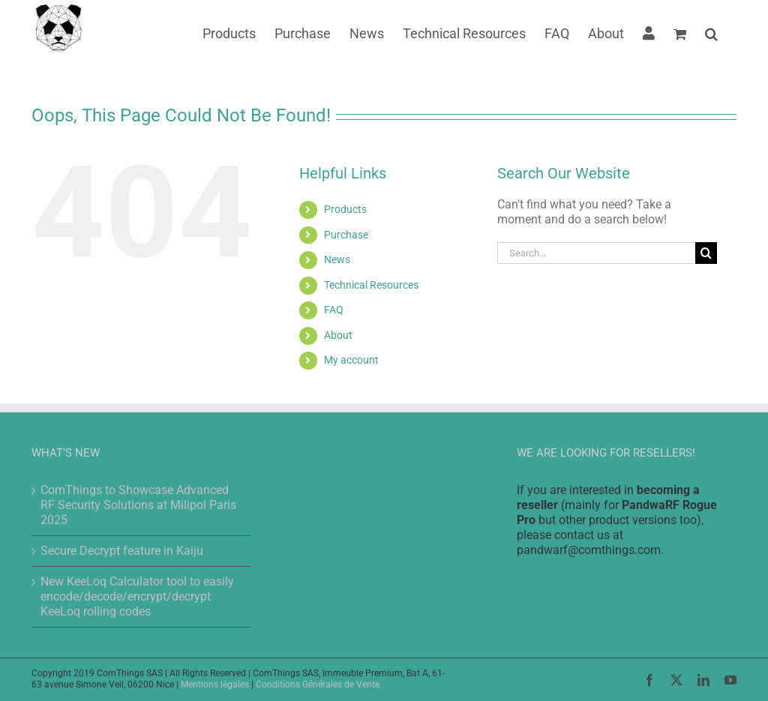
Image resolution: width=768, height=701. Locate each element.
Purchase (346, 235)
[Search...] (596, 253)
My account (351, 360)
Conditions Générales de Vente (318, 684)
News (337, 259)
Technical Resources (371, 285)
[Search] (706, 253)
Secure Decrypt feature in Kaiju (121, 551)
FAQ (334, 310)
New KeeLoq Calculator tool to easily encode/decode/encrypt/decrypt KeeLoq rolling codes (137, 596)
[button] (711, 32)
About (338, 335)
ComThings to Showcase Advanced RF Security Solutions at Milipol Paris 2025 (138, 505)
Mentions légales (215, 684)
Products (345, 209)
